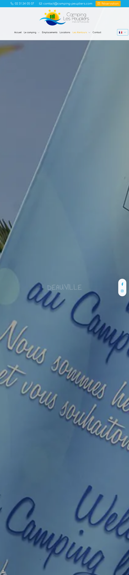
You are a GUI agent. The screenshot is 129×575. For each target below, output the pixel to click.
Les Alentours (80, 32)
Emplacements (49, 32)
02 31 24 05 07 (24, 3)
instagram (122, 291)
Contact (97, 32)
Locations (65, 32)
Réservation (110, 3)
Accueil (18, 32)
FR (122, 32)
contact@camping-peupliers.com (67, 3)
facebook (122, 284)
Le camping (30, 32)
